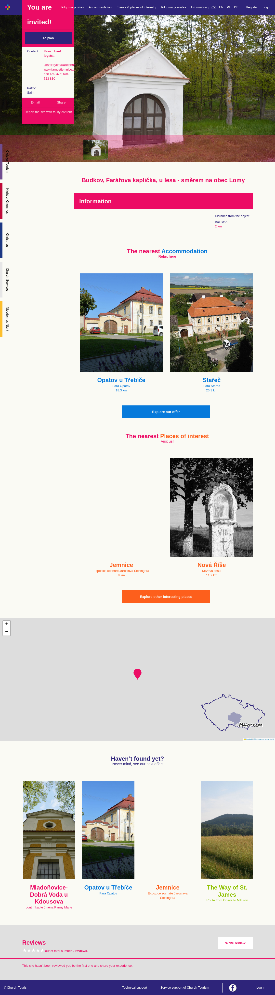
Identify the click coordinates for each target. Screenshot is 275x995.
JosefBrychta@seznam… (62, 65)
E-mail (35, 102)
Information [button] (200, 7)
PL (229, 7)
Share (61, 102)
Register (252, 7)
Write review (235, 943)
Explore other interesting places (166, 597)
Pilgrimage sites (72, 7)
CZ (213, 7)
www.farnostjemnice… (59, 69)
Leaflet (248, 739)
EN (221, 7)
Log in (267, 7)
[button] (137, 674)
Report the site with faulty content (48, 112)
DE (236, 7)
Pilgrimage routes (173, 7)
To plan (48, 38)
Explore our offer (166, 412)
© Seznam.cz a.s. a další (263, 739)
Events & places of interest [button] (136, 7)
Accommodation (100, 7)
